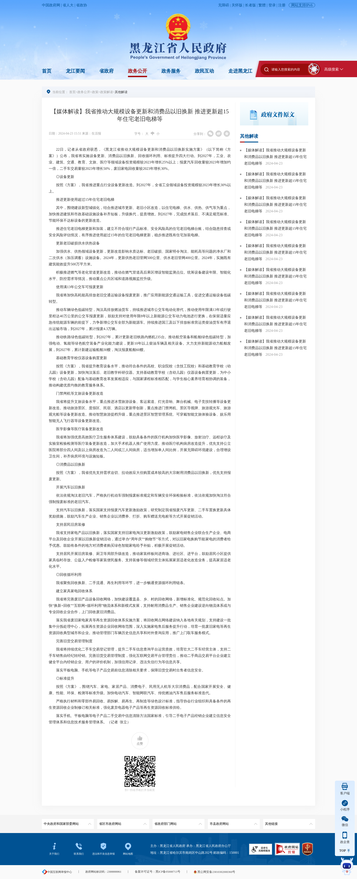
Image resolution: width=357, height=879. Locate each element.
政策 (95, 92)
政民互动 (204, 71)
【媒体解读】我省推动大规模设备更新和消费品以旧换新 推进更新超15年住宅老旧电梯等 (275, 156)
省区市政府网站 (122, 822)
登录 (272, 5)
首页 (46, 71)
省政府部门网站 (177, 822)
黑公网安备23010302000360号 (211, 872)
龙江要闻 (75, 71)
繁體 (262, 5)
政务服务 (171, 71)
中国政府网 (51, 5)
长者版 (250, 5)
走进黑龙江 (240, 71)
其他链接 (288, 822)
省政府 (106, 71)
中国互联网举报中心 (57, 872)
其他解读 (249, 136)
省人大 (68, 5)
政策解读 (106, 92)
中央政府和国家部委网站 (67, 822)
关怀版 (237, 5)
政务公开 (137, 71)
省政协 (81, 5)
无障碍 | (225, 5)
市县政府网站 (233, 822)
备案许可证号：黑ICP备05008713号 (156, 872)
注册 (282, 5)
